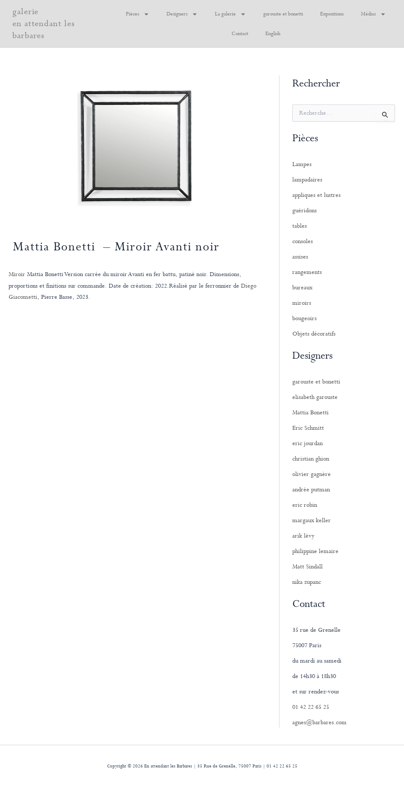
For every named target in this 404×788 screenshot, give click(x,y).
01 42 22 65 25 (310, 707)
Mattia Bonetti (310, 412)
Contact (240, 33)
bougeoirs (304, 318)
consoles (302, 241)
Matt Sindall (307, 567)
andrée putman (311, 490)
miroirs (301, 303)
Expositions (332, 14)
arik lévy (303, 536)
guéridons (304, 210)
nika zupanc (306, 582)
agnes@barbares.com (319, 722)
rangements (307, 272)
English (272, 33)
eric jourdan (307, 443)
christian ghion (310, 459)
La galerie (230, 14)
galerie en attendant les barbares (43, 24)
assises (300, 257)
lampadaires (307, 180)
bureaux (302, 287)
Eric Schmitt (308, 428)
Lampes (302, 164)
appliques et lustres (316, 195)
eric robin (304, 505)
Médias (373, 14)
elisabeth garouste (315, 397)
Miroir (17, 274)
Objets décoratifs (314, 334)
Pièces (137, 14)
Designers (182, 14)
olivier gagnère (311, 474)
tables (299, 226)
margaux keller (311, 520)
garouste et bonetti (283, 14)
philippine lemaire (315, 551)
